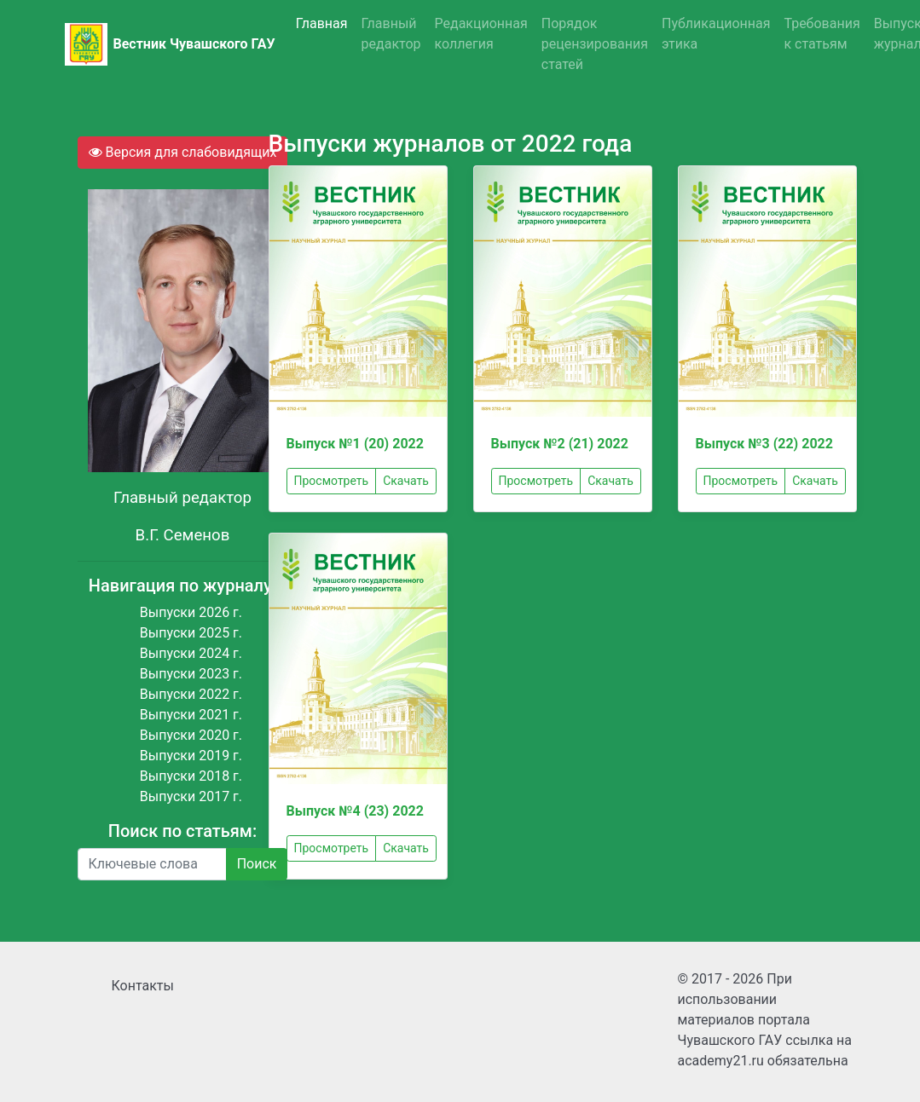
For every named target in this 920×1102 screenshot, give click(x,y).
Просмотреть (331, 481)
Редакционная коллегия (481, 33)
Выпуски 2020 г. (191, 735)
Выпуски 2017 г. (191, 796)
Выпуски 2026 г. (191, 612)
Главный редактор (391, 33)
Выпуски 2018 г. (191, 776)
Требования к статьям (821, 33)
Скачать (406, 481)
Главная (322, 23)
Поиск (257, 864)
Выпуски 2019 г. (191, 755)
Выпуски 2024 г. (191, 653)
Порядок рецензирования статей (594, 43)
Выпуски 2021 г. (191, 715)
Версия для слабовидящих (183, 152)
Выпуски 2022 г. (191, 694)
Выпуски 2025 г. (191, 633)
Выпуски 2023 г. (191, 674)
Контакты (143, 986)
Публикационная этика (716, 33)
